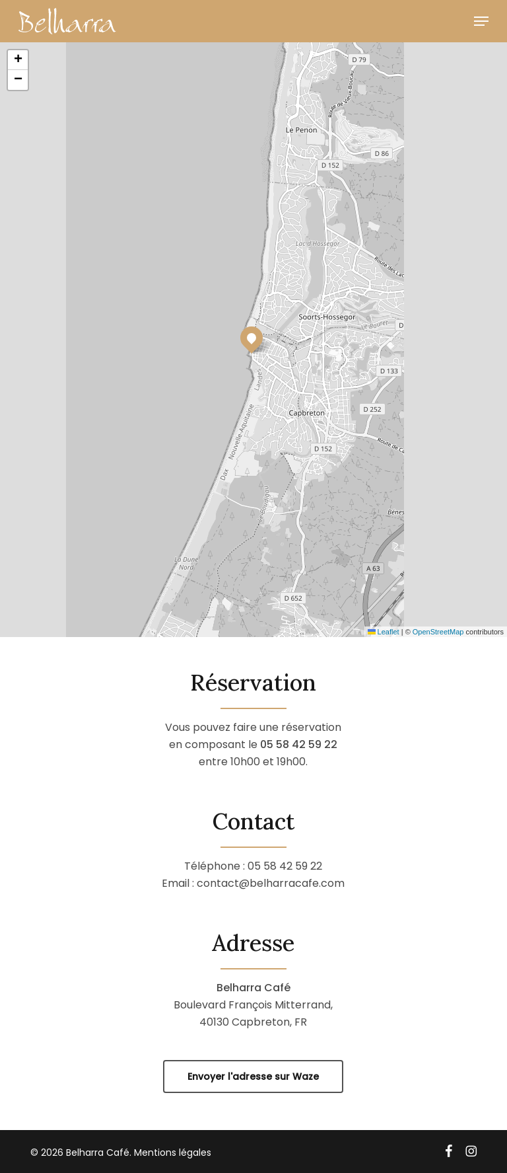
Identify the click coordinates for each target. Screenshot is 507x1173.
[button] (481, 21)
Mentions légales (172, 1152)
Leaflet (383, 632)
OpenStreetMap (438, 632)
